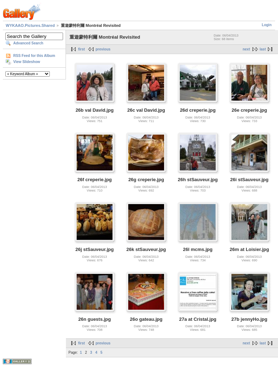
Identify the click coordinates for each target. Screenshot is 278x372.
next (246, 49)
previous (103, 49)
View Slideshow (26, 62)
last (263, 49)
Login (267, 25)
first (81, 49)
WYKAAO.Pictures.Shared (30, 25)
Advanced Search (28, 43)
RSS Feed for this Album (34, 56)
